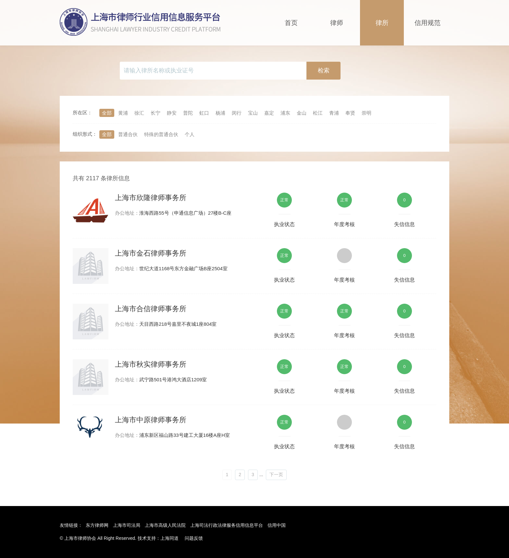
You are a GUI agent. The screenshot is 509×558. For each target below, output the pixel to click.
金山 (301, 113)
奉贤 (350, 113)
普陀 (188, 113)
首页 (291, 22)
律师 (336, 22)
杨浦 (220, 113)
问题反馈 (194, 538)
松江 (318, 113)
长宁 (155, 113)
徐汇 (139, 113)
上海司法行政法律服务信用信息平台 (226, 525)
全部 (107, 113)
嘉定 (269, 113)
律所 (382, 22)
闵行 (237, 113)
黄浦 (123, 113)
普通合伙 (128, 134)
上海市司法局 (126, 525)
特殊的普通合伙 (161, 134)
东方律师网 (97, 525)
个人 (189, 134)
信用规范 (428, 22)
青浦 (334, 113)
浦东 (285, 113)
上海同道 (169, 538)
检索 (323, 70)
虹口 (204, 113)
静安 (172, 113)
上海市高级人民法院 (165, 525)
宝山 (253, 113)
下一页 (276, 474)
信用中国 (276, 525)
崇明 (366, 113)
